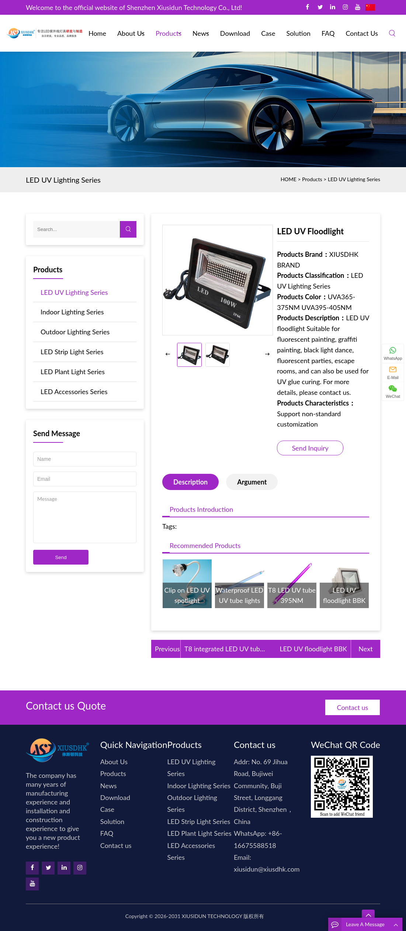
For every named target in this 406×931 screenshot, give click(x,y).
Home (97, 33)
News (200, 33)
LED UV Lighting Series (354, 179)
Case (268, 33)
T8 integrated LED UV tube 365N (223, 649)
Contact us (362, 33)
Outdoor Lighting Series (75, 332)
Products (168, 33)
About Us (131, 33)
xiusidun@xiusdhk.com (267, 869)
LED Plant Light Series (73, 372)
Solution (298, 33)
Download (235, 33)
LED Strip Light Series (72, 352)
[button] (267, 354)
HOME (288, 179)
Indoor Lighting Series (72, 312)
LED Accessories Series (74, 391)
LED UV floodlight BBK (313, 649)
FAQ (328, 33)
